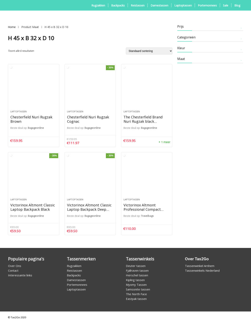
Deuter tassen (136, 266)
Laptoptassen (183, 5)
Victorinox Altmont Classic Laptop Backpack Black (32, 207)
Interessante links (20, 275)
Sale (225, 5)
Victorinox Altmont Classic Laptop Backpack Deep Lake (89, 209)
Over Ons (14, 266)
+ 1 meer (164, 142)
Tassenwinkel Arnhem (199, 266)
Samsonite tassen (138, 289)
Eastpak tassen (136, 299)
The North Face (136, 294)
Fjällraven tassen (137, 270)
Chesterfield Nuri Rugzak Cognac (88, 119)
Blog (237, 5)
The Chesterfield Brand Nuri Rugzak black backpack (143, 121)
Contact (13, 270)
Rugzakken (98, 5)
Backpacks (118, 5)
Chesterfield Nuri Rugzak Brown (31, 119)
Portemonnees (207, 5)
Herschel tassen (137, 275)
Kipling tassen (135, 280)
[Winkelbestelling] (149, 51)
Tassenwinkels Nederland (202, 270)
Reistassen (138, 5)
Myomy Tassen (136, 285)
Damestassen (159, 5)
